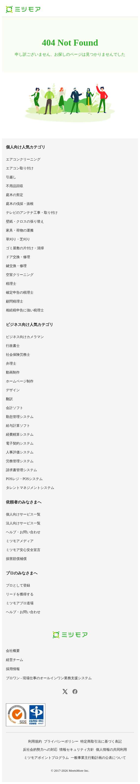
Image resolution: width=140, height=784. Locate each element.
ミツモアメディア (20, 541)
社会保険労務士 (18, 354)
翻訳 (9, 399)
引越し (11, 177)
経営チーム (14, 660)
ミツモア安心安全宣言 (23, 550)
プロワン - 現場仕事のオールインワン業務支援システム (49, 678)
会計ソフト (14, 408)
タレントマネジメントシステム (30, 488)
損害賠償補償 (16, 559)
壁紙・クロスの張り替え (25, 221)
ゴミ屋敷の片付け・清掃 (25, 248)
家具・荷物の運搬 (20, 230)
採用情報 (13, 669)
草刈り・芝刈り (18, 239)
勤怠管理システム (20, 417)
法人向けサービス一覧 (23, 523)
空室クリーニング (20, 275)
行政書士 (13, 346)
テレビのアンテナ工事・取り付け (32, 212)
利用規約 (35, 741)
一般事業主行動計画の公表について (98, 758)
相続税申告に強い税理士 (25, 310)
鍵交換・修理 (16, 266)
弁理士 (11, 363)
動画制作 (13, 372)
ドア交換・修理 (18, 257)
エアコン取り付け (20, 168)
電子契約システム (20, 443)
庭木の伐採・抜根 (20, 204)
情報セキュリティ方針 (76, 749)
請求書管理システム (21, 470)
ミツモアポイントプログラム (46, 758)
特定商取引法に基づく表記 (101, 741)
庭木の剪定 (14, 195)
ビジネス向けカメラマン (25, 337)
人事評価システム (20, 452)
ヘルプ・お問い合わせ (23, 532)
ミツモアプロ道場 (20, 603)
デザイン (13, 390)
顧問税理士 (14, 301)
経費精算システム (20, 434)
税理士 (11, 283)
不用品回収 (14, 186)
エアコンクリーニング (23, 159)
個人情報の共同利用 (111, 749)
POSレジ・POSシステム (24, 479)
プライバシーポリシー (61, 741)
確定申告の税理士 (20, 292)
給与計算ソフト (18, 426)
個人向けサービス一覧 (23, 514)
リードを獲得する (20, 594)
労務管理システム (20, 461)
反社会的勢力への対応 (40, 749)
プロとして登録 (18, 585)
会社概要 (13, 651)
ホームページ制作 (20, 381)
